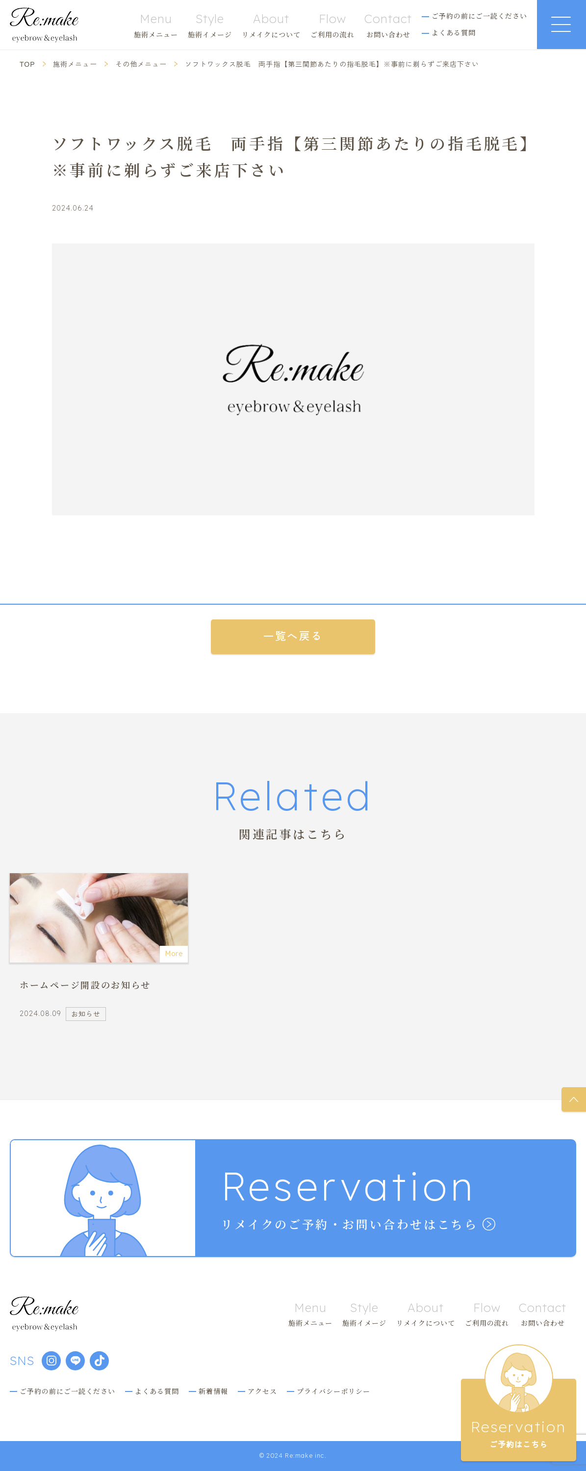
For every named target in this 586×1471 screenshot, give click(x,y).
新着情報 (213, 1391)
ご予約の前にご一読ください (479, 16)
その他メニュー (141, 64)
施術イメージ (210, 25)
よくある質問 (454, 32)
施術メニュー (156, 25)
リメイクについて (271, 25)
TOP (27, 64)
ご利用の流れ (332, 25)
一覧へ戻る (293, 637)
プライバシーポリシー (333, 1391)
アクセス (262, 1391)
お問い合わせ (388, 25)
